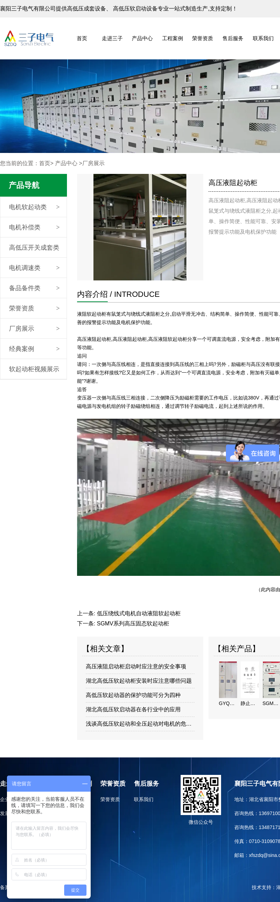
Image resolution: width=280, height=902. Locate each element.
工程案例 (172, 38)
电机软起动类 (28, 207)
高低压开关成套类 (34, 247)
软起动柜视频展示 (34, 369)
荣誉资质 (202, 38)
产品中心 (142, 38)
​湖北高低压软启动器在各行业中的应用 (133, 709)
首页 (82, 38)
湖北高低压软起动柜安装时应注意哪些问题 (139, 681)
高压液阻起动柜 (94, 339)
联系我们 (263, 38)
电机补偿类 (24, 227)
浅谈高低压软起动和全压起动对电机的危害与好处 (140, 724)
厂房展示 (21, 328)
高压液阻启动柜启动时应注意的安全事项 (136, 666)
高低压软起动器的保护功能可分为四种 (133, 695)
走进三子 (112, 38)
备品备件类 (24, 288)
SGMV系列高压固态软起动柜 (133, 623)
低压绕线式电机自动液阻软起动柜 (139, 613)
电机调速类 (24, 267)
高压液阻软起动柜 (167, 339)
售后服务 (232, 38)
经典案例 (21, 348)
